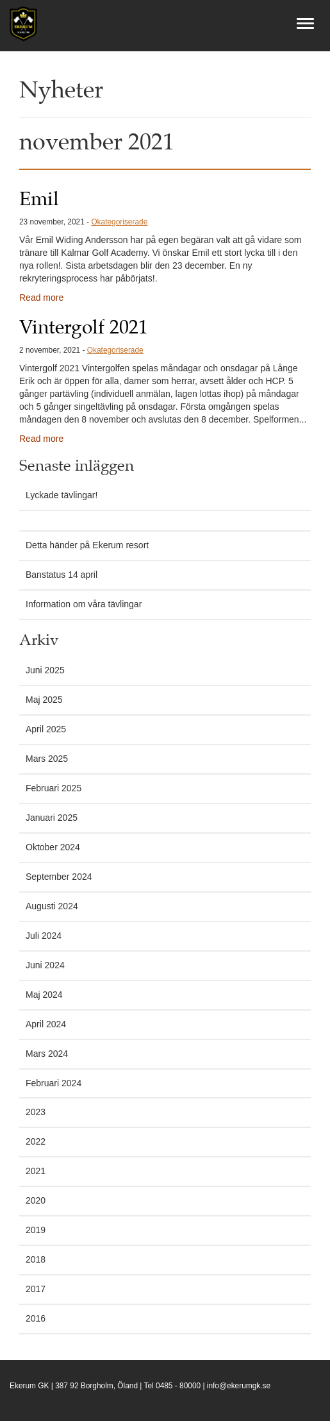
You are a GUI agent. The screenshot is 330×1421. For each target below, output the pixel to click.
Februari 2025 (53, 788)
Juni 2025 (45, 670)
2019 (35, 1230)
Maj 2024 (44, 994)
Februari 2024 (53, 1083)
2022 (35, 1141)
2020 (35, 1200)
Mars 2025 (47, 758)
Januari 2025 (52, 817)
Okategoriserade (119, 221)
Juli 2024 (44, 935)
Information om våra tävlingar (84, 604)
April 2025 (46, 729)
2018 (35, 1259)
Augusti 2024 (52, 906)
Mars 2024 (47, 1053)
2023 (35, 1112)
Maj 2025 (44, 699)
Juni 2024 (45, 965)
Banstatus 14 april (61, 574)
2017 (35, 1289)
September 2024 (59, 876)
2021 (35, 1171)
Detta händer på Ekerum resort (87, 545)
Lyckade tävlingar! (61, 495)
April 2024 (46, 1024)
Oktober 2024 (53, 847)
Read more (41, 297)
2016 (35, 1318)
